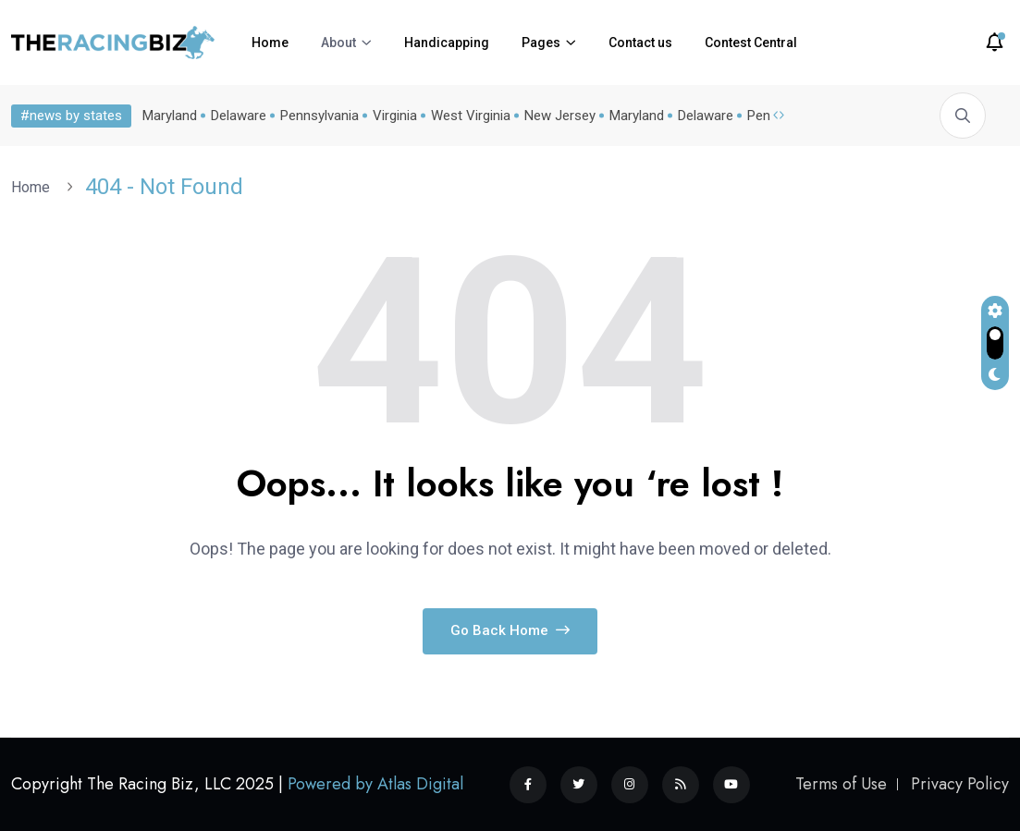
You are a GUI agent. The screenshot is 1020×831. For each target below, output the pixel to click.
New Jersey (560, 115)
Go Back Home (510, 630)
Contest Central (751, 42)
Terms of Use (841, 784)
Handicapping (446, 42)
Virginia (395, 115)
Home (270, 42)
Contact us (640, 42)
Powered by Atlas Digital (375, 784)
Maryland (169, 115)
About (338, 42)
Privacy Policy (960, 784)
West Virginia (470, 115)
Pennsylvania (319, 115)
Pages (541, 42)
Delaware (238, 115)
